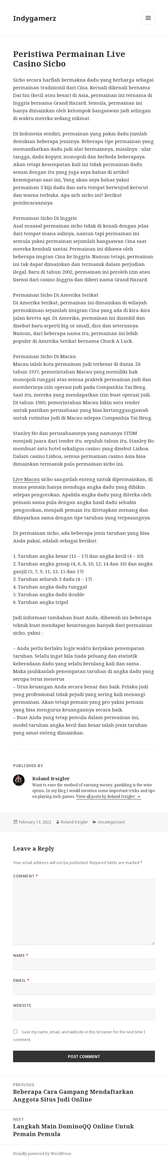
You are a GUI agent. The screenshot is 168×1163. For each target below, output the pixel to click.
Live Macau (26, 479)
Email (21, 980)
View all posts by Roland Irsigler (106, 796)
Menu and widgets (148, 24)
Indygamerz (34, 18)
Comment (25, 876)
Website (22, 1005)
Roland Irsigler (74, 822)
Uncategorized (111, 822)
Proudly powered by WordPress (42, 1153)
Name (21, 955)
